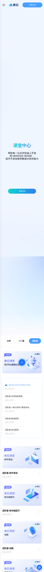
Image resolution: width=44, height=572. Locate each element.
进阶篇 (35, 341)
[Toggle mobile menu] (4, 5)
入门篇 (21, 341)
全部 (9, 341)
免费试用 (32, 5)
